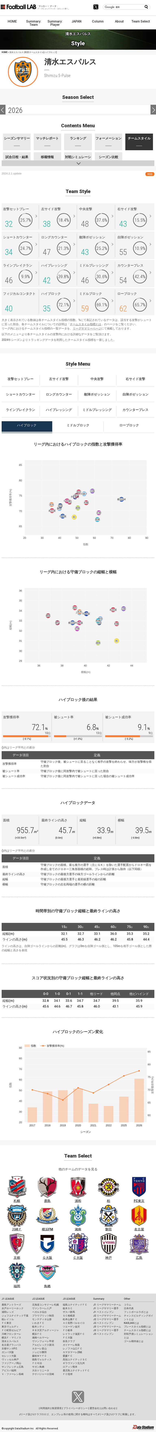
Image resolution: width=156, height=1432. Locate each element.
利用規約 (45, 1408)
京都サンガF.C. (10, 1348)
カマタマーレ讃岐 (72, 1352)
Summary (98, 1298)
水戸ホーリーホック (13, 1308)
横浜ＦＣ (37, 1334)
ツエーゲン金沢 (71, 1326)
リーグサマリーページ (87, 328)
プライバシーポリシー (75, 1408)
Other (127, 1298)
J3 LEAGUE (69, 1298)
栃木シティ (38, 1326)
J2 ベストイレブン (103, 1323)
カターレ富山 (39, 1348)
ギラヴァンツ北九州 (74, 1363)
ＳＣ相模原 (69, 1315)
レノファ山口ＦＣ (72, 1348)
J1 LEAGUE (8, 1298)
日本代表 (129, 1308)
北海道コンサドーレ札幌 (45, 1304)
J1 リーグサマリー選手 (106, 1308)
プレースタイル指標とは (137, 1326)
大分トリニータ (40, 1370)
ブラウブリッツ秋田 (43, 1315)
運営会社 (94, 1408)
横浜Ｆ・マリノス (11, 1337)
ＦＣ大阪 (68, 1337)
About (119, 21)
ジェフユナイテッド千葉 (15, 1315)
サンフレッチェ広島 (13, 1366)
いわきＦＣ (38, 1323)
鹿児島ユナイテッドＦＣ (76, 1370)
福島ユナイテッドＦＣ (75, 1304)
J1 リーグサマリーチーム (107, 1304)
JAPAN (76, 21)
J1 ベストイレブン (103, 1312)
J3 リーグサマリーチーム (107, 1326)
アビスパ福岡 (9, 1370)
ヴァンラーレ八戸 (42, 1308)
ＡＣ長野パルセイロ (74, 1323)
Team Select (140, 21)
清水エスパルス (10, 1341)
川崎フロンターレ (11, 1334)
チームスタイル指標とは (85, 324)
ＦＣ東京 (6, 1323)
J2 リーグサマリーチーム (107, 1315)
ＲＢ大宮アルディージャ (45, 1330)
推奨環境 (57, 1408)
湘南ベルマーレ (40, 1337)
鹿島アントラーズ (11, 1304)
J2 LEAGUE (38, 1298)
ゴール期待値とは (133, 1341)
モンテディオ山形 (42, 1319)
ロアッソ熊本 (70, 1366)
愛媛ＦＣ (68, 1355)
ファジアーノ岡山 (11, 1363)
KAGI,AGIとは (131, 1323)
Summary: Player (55, 23)
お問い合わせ (108, 1408)
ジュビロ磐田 (39, 1352)
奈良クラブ (69, 1341)
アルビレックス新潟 (43, 1344)
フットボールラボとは (136, 1312)
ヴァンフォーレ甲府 (43, 1341)
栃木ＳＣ (68, 1308)
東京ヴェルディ (10, 1326)
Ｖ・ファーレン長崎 (13, 1374)
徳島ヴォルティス (42, 1359)
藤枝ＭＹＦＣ (39, 1355)
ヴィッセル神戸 (10, 1359)
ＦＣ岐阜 (68, 1330)
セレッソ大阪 (9, 1355)
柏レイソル (8, 1319)
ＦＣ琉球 (68, 1374)
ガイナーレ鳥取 (71, 1344)
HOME (12, 21)
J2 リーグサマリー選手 (106, 1319)
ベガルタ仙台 (39, 1312)
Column (98, 21)
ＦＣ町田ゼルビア (11, 1330)
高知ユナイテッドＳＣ (75, 1359)
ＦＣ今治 (37, 1363)
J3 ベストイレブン (103, 1334)
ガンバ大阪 (8, 1352)
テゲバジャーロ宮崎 (43, 1374)
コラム (127, 1304)
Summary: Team (33, 23)
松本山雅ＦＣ (70, 1319)
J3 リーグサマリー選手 (106, 1330)
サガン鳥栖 (38, 1366)
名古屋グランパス (11, 1344)
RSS (149, 174)
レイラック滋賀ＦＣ (74, 1334)
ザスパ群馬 (69, 1312)
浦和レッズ (8, 1312)
